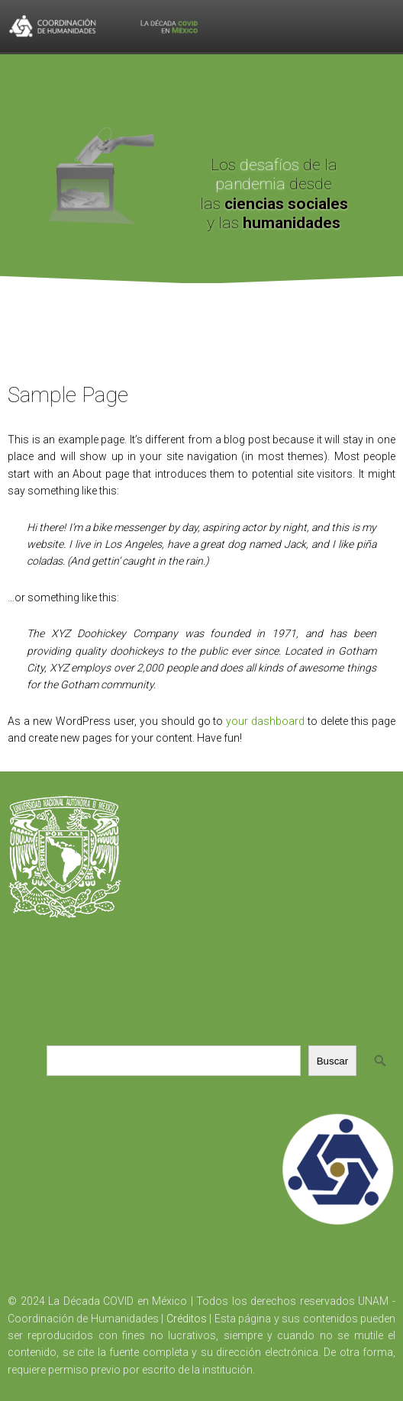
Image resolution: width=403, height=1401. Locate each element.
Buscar (332, 1061)
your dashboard (265, 721)
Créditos (186, 1318)
